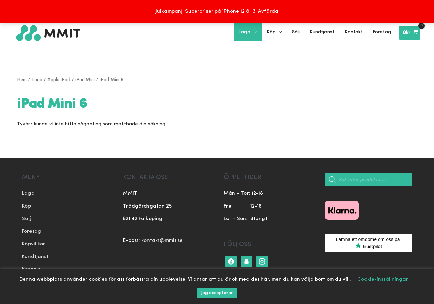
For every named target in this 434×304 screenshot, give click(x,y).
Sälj (26, 218)
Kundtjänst (35, 256)
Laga (37, 79)
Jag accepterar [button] (217, 293)
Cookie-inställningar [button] (382, 279)
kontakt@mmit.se (162, 240)
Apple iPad (59, 79)
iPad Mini (86, 79)
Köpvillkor (33, 244)
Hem (22, 79)
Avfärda (268, 11)
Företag (31, 231)
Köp (26, 205)
